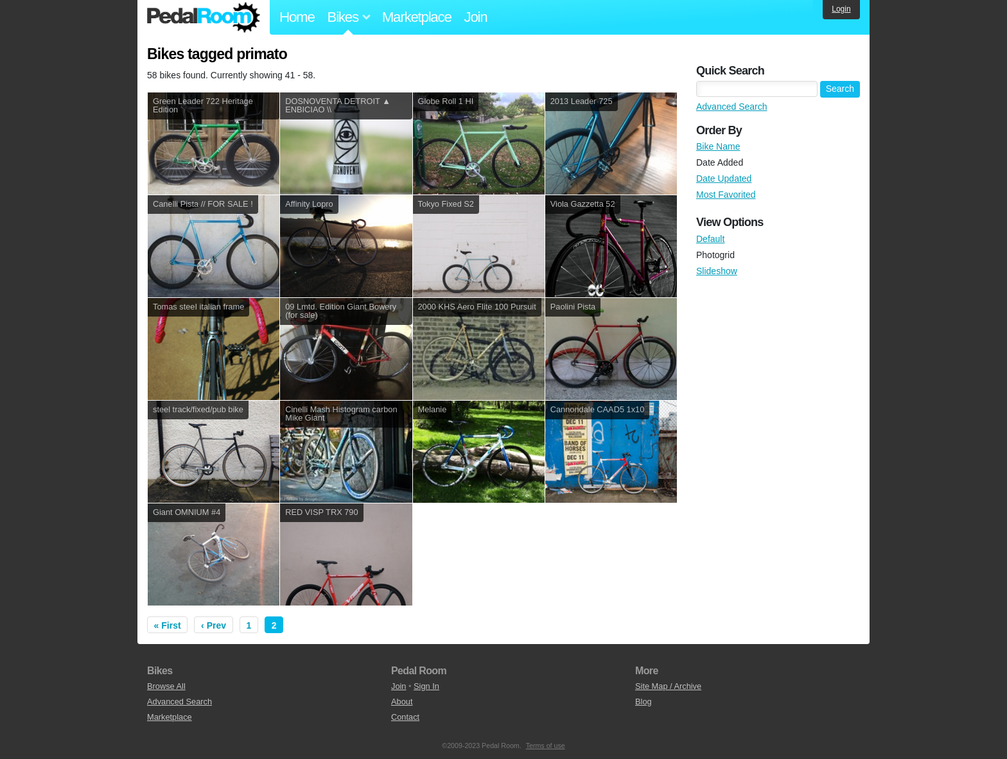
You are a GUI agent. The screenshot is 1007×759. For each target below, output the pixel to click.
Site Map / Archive (668, 686)
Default (710, 239)
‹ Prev (213, 625)
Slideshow (716, 271)
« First (167, 625)
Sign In (426, 686)
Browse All (166, 686)
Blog (643, 701)
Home (297, 17)
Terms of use (545, 745)
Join (475, 17)
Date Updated (723, 178)
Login (841, 8)
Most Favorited (726, 194)
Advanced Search (731, 106)
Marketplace (416, 17)
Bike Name (718, 146)
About (401, 701)
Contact (405, 717)
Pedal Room (203, 17)
